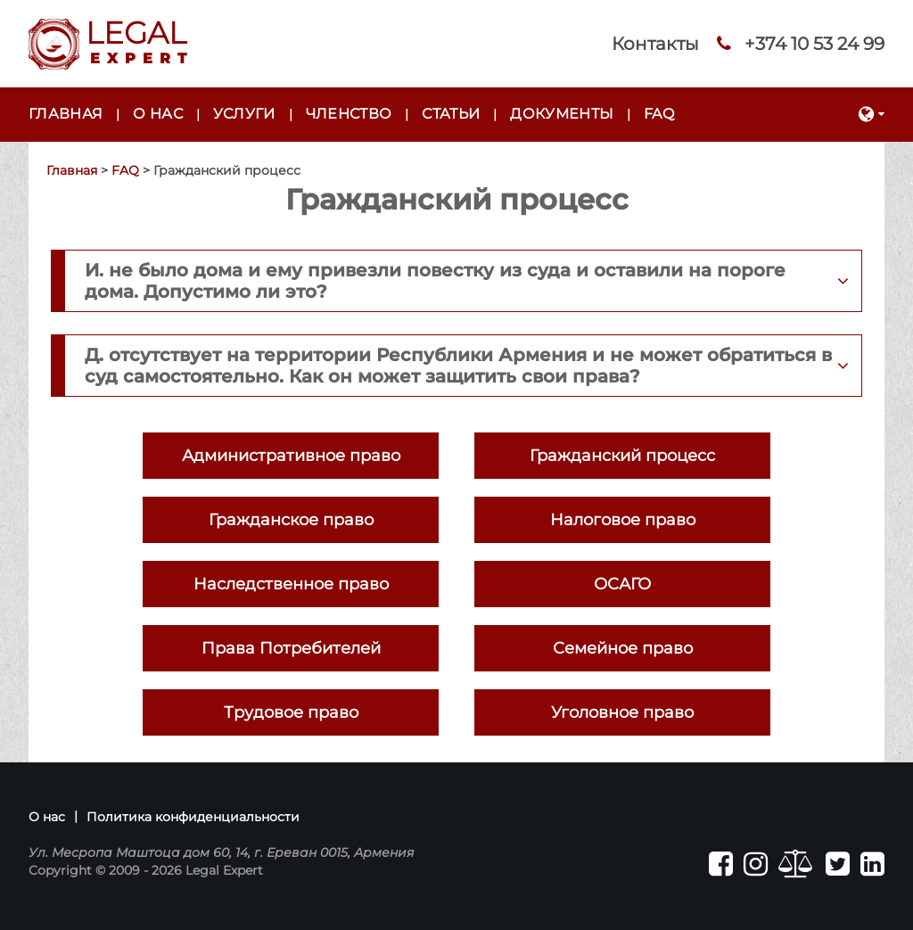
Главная (66, 113)
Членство (349, 113)
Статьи (451, 113)
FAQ (659, 113)
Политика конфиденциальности (193, 817)
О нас (158, 113)
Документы (561, 113)
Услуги (244, 113)
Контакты (655, 43)
